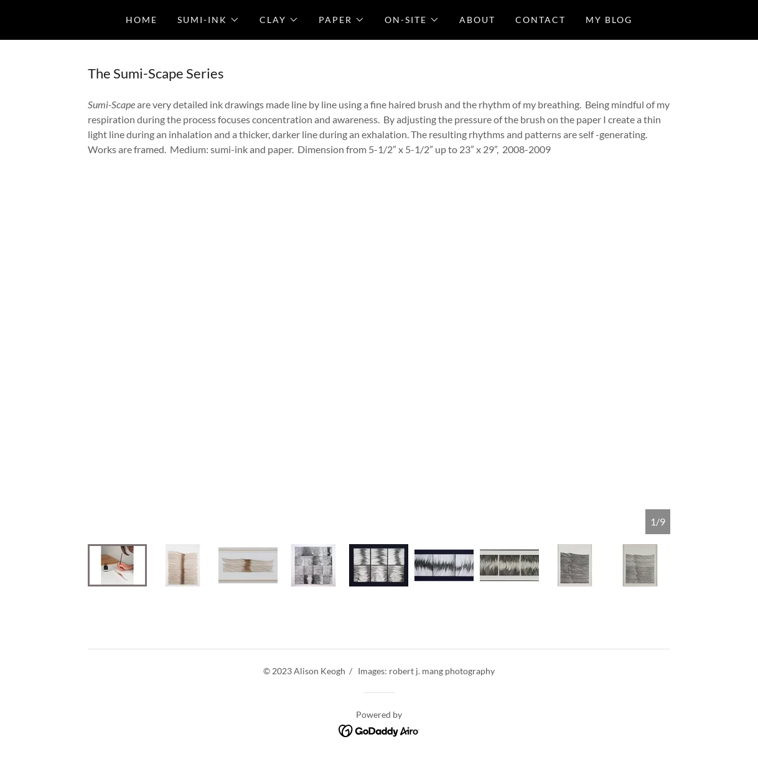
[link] (379, 729)
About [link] (477, 19)
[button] (208, 19)
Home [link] (141, 19)
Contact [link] (540, 19)
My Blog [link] (609, 19)
